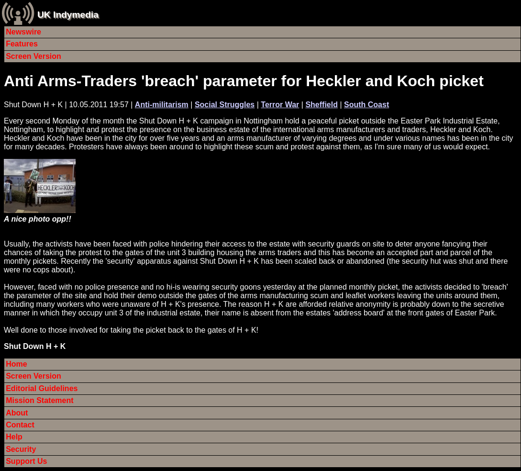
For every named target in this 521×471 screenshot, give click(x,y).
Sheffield (321, 105)
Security (21, 449)
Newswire (23, 32)
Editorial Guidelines (42, 388)
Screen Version (33, 56)
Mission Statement (39, 400)
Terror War (280, 105)
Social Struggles (225, 105)
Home (16, 364)
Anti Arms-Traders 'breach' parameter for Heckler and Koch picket (244, 81)
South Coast (366, 105)
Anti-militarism (161, 105)
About (17, 413)
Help (14, 437)
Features (22, 44)
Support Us (26, 461)
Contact (20, 425)
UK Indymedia (68, 15)
